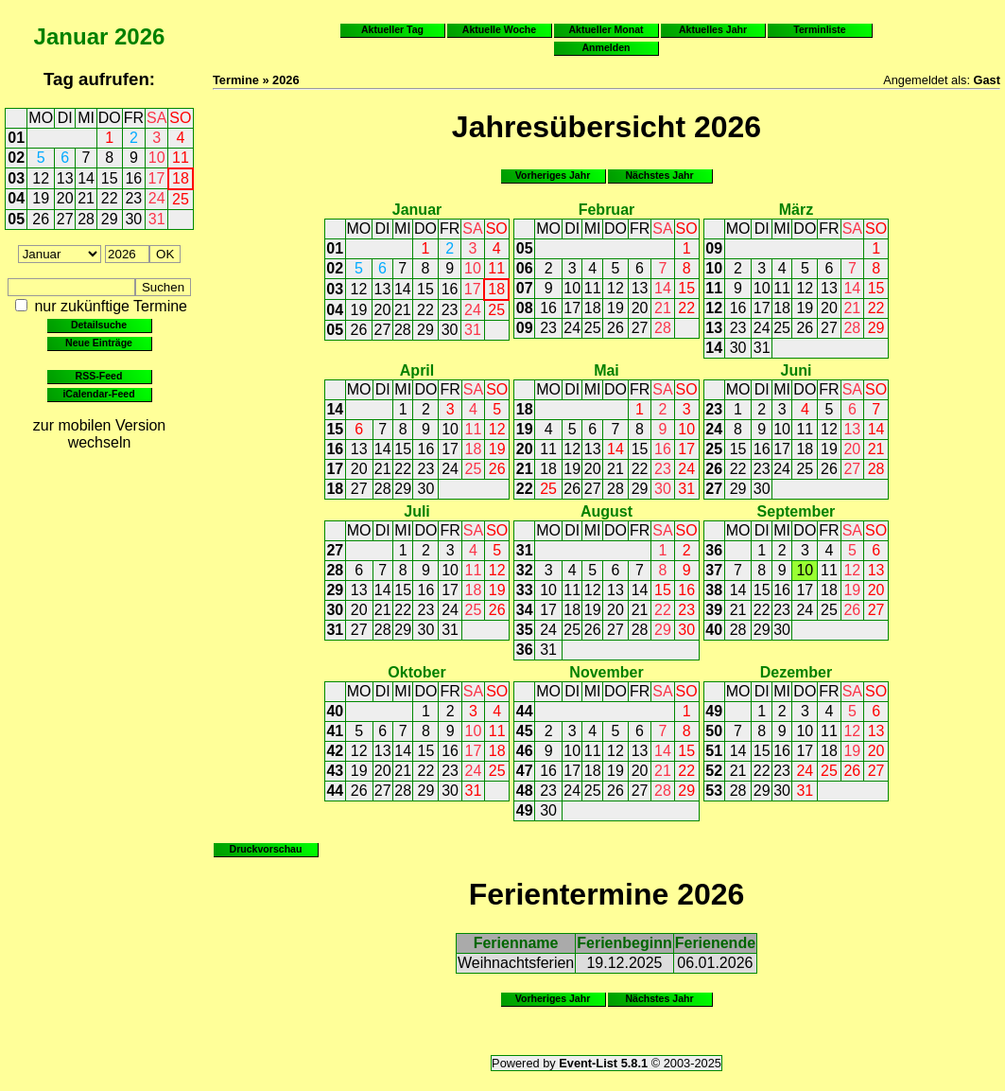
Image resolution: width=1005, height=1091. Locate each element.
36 (524, 650)
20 (65, 198)
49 (524, 810)
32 (524, 570)
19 (40, 198)
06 (524, 268)
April (417, 370)
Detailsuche (99, 324)
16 (133, 178)
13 (65, 178)
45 (524, 731)
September (796, 511)
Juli (417, 511)
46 (524, 751)
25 (180, 199)
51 (713, 751)
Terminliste (819, 29)
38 (713, 590)
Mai (606, 370)
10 (156, 158)
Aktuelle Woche (499, 29)
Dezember (796, 672)
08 (524, 308)
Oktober (416, 672)
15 (109, 178)
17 (156, 178)
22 (109, 198)
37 (713, 570)
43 (334, 771)
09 (524, 328)
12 (40, 178)
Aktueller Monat (605, 29)
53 (713, 791)
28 (86, 219)
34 (524, 610)
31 (156, 219)
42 (334, 751)
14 (86, 178)
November (606, 672)
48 (524, 791)
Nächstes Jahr (659, 175)
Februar (607, 210)
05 (16, 219)
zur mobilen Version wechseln (99, 433)
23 (133, 198)
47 (524, 771)
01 (16, 138)
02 (16, 158)
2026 (139, 36)
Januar (71, 36)
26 (40, 219)
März (796, 210)
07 (524, 288)
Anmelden (606, 47)
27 (65, 219)
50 (713, 731)
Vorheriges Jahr (553, 175)
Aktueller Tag (392, 29)
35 (524, 630)
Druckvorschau (266, 848)
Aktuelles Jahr (713, 29)
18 (180, 178)
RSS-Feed (99, 375)
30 (133, 219)
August (606, 511)
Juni (795, 370)
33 (524, 590)
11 (180, 158)
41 (334, 731)
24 (156, 198)
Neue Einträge (98, 342)
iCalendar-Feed (98, 393)
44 (334, 791)
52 (713, 771)
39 (713, 610)
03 (16, 178)
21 (86, 198)
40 (713, 630)
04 (16, 198)
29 (109, 219)
